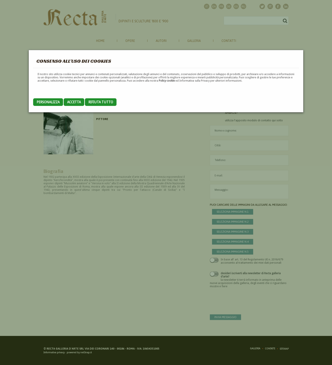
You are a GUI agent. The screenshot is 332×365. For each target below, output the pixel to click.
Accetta (74, 102)
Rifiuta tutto (100, 102)
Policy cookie (167, 80)
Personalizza (48, 102)
